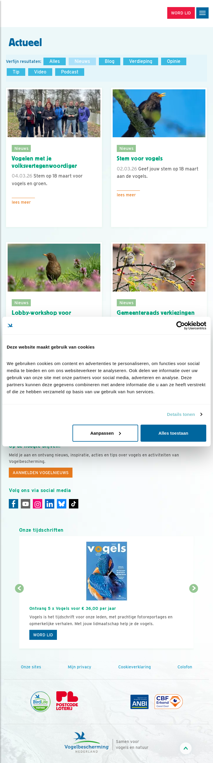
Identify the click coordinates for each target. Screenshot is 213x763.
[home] (29, 13)
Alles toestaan (173, 432)
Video (40, 72)
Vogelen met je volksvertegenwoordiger (44, 162)
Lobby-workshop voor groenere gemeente (41, 316)
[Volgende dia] (194, 619)
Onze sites (31, 667)
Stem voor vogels (140, 158)
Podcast (69, 72)
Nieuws (82, 61)
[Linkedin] (49, 503)
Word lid (43, 635)
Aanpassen (105, 432)
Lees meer (21, 202)
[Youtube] (25, 503)
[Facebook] (13, 503)
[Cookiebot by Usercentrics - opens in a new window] (180, 325)
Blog (109, 61)
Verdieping (140, 61)
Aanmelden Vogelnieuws (41, 472)
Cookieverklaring (134, 667)
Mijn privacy (79, 667)
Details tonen (181, 414)
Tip (16, 72)
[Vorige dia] (19, 619)
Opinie (173, 61)
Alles (54, 61)
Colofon (185, 667)
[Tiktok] (73, 503)
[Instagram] (37, 503)
